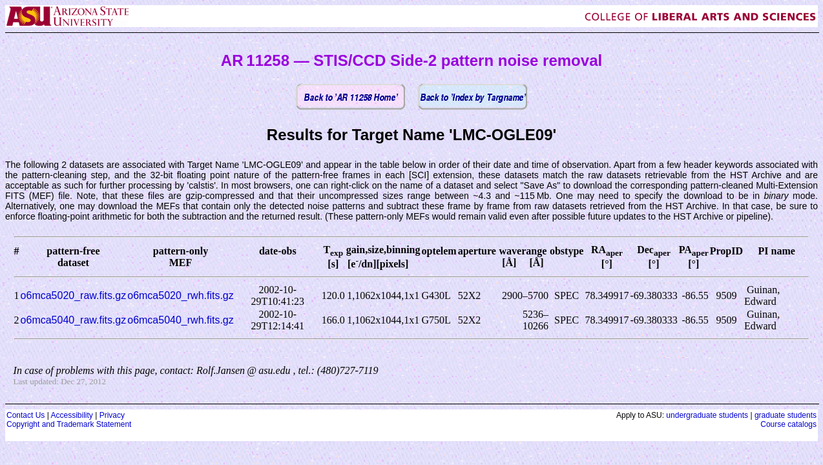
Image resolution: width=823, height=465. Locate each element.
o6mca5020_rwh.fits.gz (180, 295)
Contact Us (25, 415)
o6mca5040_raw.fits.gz (74, 320)
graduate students (786, 415)
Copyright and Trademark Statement (68, 424)
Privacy (112, 415)
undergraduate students (707, 415)
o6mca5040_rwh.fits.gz (180, 320)
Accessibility (71, 415)
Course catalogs (788, 424)
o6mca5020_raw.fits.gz (74, 295)
